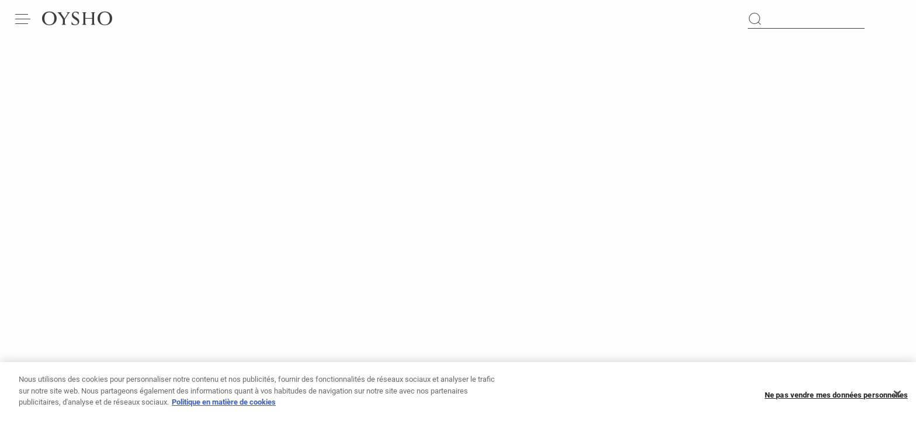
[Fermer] (897, 397)
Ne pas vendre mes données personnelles (836, 398)
